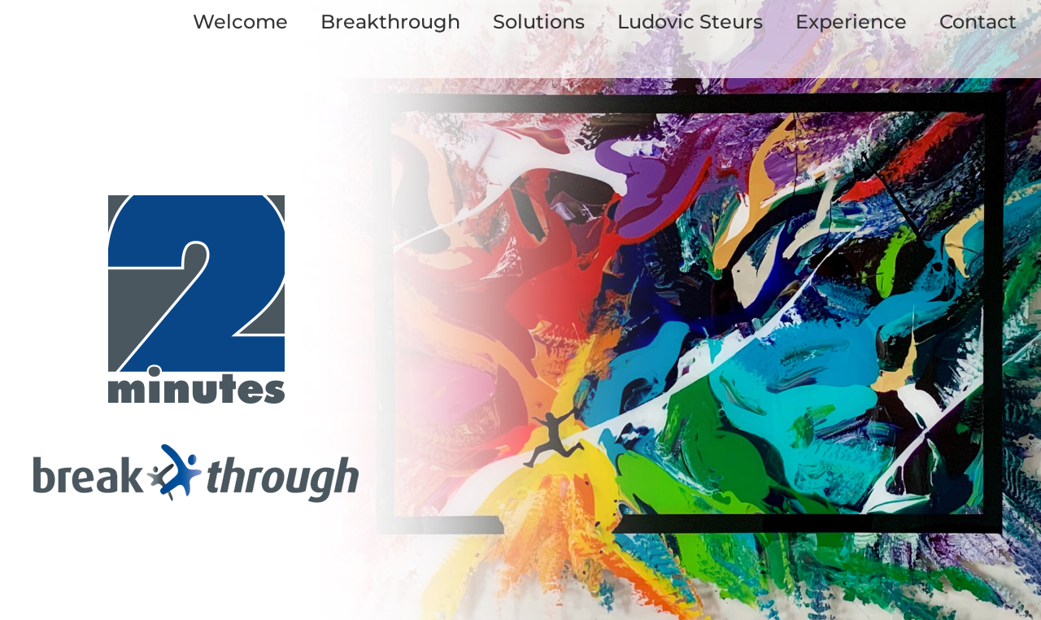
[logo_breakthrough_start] (196, 452)
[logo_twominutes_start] (196, 203)
